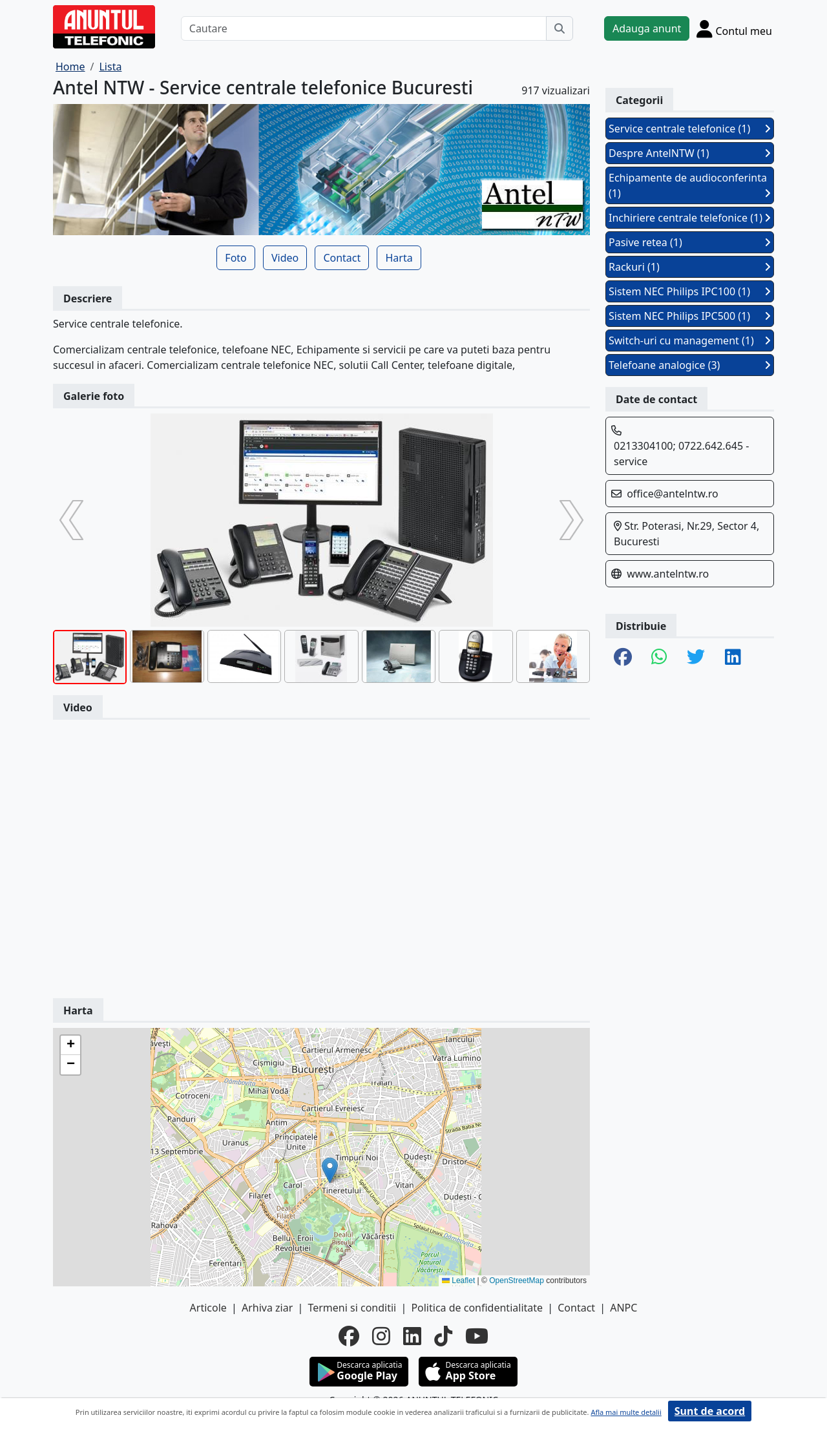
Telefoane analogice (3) (690, 365)
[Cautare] (364, 28)
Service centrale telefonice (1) (690, 128)
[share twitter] (695, 657)
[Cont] (734, 28)
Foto (235, 258)
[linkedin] (412, 1336)
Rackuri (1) (690, 267)
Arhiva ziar (267, 1308)
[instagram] (381, 1336)
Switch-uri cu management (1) (690, 340)
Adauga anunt (646, 28)
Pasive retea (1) (690, 242)
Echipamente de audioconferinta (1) (690, 185)
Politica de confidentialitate (477, 1308)
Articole (208, 1308)
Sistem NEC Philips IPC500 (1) (690, 316)
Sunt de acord (710, 1411)
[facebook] (349, 1336)
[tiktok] (443, 1336)
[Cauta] (559, 28)
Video (284, 258)
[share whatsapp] (659, 657)
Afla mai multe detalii (626, 1412)
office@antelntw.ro (672, 493)
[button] (330, 1170)
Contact (342, 258)
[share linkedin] (733, 657)
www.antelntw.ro (668, 574)
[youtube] (476, 1336)
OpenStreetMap (516, 1280)
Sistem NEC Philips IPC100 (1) (690, 291)
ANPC (623, 1308)
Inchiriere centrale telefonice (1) (690, 218)
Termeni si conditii (352, 1308)
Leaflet (458, 1280)
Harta (398, 258)
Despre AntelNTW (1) (690, 153)
